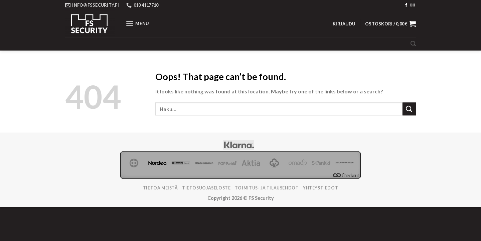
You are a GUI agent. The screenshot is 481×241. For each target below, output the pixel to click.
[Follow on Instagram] (413, 5)
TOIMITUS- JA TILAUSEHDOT (267, 187)
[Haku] (413, 43)
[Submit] (409, 108)
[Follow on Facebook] (406, 5)
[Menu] (137, 23)
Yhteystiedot (320, 187)
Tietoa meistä (160, 187)
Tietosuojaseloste (206, 187)
